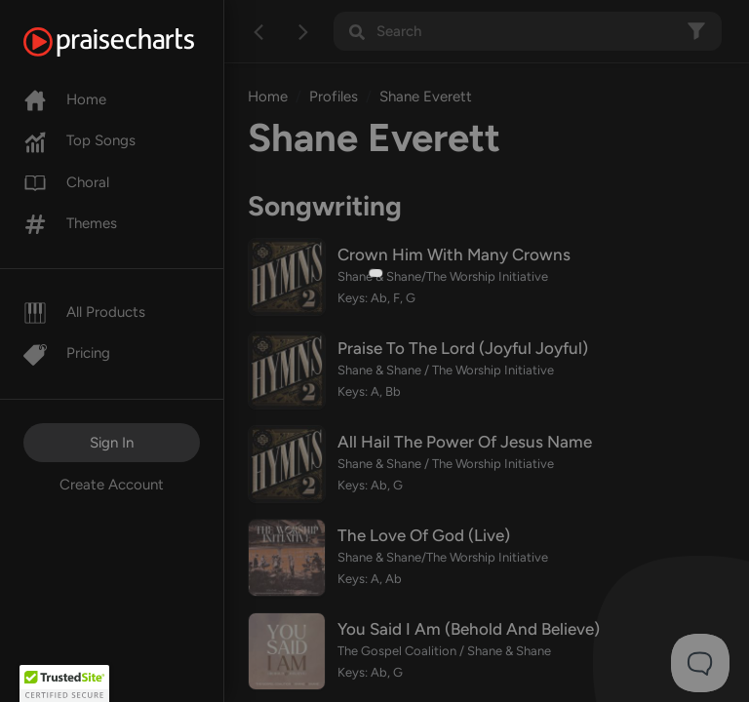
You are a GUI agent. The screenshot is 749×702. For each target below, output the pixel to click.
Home (64, 99)
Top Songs (79, 140)
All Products (84, 312)
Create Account (111, 484)
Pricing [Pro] (66, 353)
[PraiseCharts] (133, 42)
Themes (70, 223)
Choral (66, 182)
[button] (64, 683)
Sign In (112, 442)
